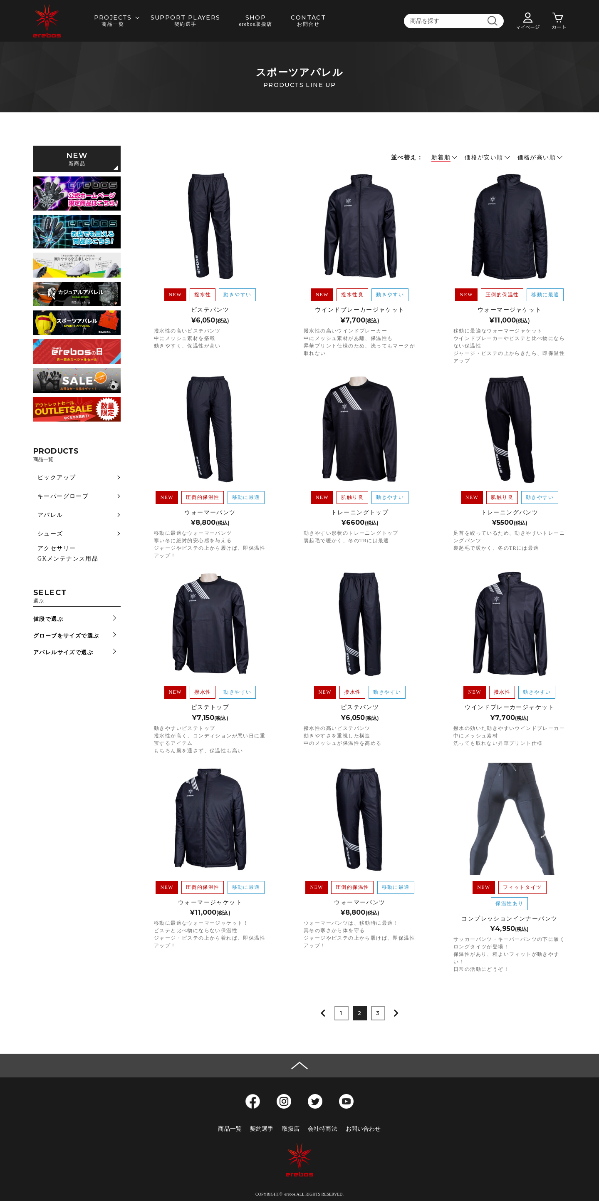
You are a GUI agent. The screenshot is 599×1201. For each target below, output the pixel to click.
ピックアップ (56, 477)
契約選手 (262, 1129)
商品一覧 (230, 1129)
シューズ (50, 534)
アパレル (50, 515)
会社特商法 (322, 1129)
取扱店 (291, 1129)
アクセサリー (56, 548)
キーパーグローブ (63, 496)
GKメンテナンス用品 (67, 559)
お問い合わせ (363, 1129)
